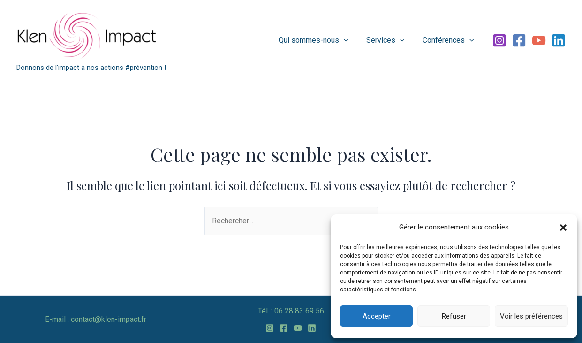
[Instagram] (499, 40)
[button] (563, 227)
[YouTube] (539, 40)
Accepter (377, 316)
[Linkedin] (559, 40)
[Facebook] (519, 40)
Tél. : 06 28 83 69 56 (291, 310)
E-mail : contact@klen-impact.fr (95, 319)
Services (390, 40)
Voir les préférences (531, 316)
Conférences (450, 40)
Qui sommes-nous (321, 40)
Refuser (454, 316)
